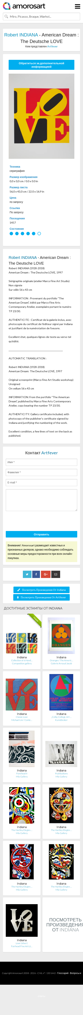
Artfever (52, 46)
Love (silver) (22, 943)
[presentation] (35, 521)
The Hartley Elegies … (21, 830)
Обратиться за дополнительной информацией (41, 64)
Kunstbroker (61, 720)
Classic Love (22, 716)
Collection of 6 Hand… (21, 660)
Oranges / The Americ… (61, 660)
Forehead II (21, 773)
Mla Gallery (22, 776)
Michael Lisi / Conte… (21, 720)
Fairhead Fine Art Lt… (21, 946)
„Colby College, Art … (61, 716)
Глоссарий (62, 973)
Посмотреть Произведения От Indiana (41, 589)
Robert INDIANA (21, 34)
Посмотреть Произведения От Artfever (41, 597)
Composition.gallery (22, 663)
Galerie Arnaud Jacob (61, 663)
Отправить (41, 534)
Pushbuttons (61, 773)
